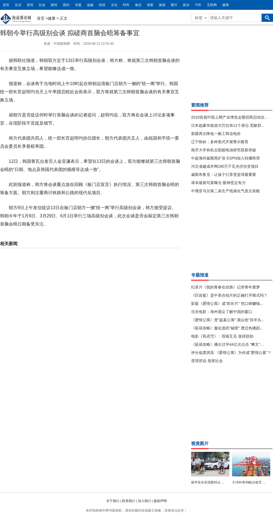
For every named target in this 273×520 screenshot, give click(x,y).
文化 (114, 5)
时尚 (126, 5)
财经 (54, 5)
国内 (66, 5)
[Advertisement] (232, 62)
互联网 (212, 5)
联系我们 (128, 501)
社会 (42, 5)
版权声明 (160, 501)
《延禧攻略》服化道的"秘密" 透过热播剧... (227, 328)
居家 (150, 5)
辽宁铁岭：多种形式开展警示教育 (219, 142)
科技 (102, 5)
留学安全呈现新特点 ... (207, 482)
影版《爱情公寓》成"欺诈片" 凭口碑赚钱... (227, 303)
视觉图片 (200, 443)
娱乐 (186, 5)
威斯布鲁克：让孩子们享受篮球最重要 (223, 174)
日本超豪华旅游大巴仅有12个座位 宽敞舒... (228, 125)
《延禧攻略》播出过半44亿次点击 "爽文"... (227, 344)
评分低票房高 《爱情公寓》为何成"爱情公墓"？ (231, 352)
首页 (6, 5)
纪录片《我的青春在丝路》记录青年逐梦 (225, 287)
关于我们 (112, 501)
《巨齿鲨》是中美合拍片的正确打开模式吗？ (229, 295)
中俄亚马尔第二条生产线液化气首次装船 (225, 191)
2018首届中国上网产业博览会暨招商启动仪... (229, 117)
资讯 (30, 5)
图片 (174, 5)
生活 (18, 5)
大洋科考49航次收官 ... (249, 482)
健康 (225, 5)
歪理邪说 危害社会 (207, 361)
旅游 (162, 5)
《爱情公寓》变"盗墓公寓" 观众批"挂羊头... (227, 320)
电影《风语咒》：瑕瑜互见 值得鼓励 (222, 336)
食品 (138, 5)
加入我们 (144, 501)
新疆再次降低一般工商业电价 (216, 133)
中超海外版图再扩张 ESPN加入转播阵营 (225, 158)
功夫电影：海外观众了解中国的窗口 (221, 311)
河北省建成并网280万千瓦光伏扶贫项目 (225, 166)
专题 (78, 5)
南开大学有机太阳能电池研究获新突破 (223, 150)
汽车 (198, 5)
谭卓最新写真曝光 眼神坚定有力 (218, 183)
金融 (90, 5)
